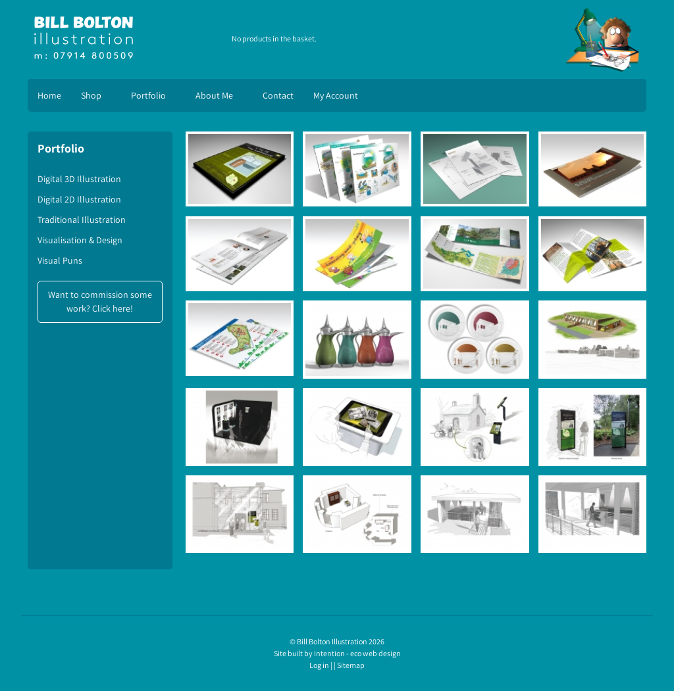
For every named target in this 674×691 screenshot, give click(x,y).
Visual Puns (60, 260)
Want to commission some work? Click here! (100, 301)
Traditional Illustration (82, 220)
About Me (214, 95)
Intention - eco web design (357, 653)
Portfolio (148, 95)
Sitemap (351, 665)
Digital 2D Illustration (79, 199)
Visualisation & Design (80, 240)
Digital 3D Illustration (79, 179)
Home (49, 95)
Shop (91, 95)
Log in (319, 665)
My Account (335, 95)
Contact (278, 95)
